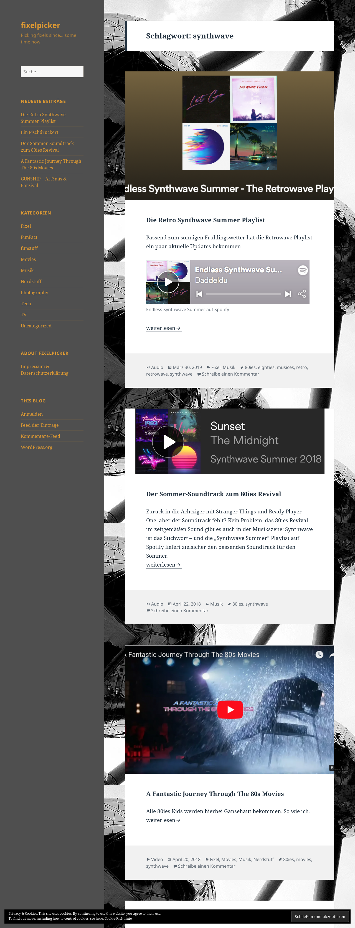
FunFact (29, 237)
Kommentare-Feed (40, 436)
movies (303, 859)
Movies (28, 259)
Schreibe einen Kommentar (230, 374)
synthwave (181, 374)
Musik (27, 270)
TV (24, 315)
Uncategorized (36, 326)
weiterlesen (164, 328)
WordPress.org (36, 447)
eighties (266, 367)
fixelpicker (40, 25)
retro (301, 367)
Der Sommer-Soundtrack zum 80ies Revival (213, 494)
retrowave (157, 374)
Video (157, 859)
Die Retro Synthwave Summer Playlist (205, 220)
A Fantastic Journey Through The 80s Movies (215, 793)
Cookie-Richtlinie (118, 918)
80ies (250, 367)
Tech (26, 304)
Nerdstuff (31, 281)
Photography (34, 292)
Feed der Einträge (40, 425)
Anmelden (32, 414)
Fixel (26, 226)
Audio (157, 367)
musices (285, 367)
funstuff (29, 248)
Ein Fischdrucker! (39, 132)
